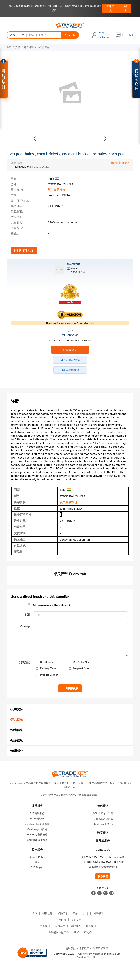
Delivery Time (48, 668)
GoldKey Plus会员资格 (37, 823)
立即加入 (110, 8)
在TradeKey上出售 (102, 813)
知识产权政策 (100, 948)
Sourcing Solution (37, 839)
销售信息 (16, 730)
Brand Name (47, 662)
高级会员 (60, 925)
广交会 (88, 932)
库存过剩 (29, 47)
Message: (25, 626)
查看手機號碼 (70, 370)
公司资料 (16, 709)
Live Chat (127, 34)
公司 (85, 913)
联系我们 (103, 876)
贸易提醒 (76, 919)
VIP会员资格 (37, 818)
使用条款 (70, 948)
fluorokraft (73, 263)
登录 (125, 8)
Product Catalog (49, 674)
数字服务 (103, 832)
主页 (9, 47)
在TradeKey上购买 (102, 818)
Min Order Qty (81, 662)
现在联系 (23, 250)
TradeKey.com (84, 953)
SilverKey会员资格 (37, 834)
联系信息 (16, 740)
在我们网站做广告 (58, 932)
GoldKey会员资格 (37, 829)
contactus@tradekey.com (103, 866)
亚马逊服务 (103, 840)
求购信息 (63, 913)
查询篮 (62, 919)
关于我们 (45, 925)
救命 (37, 861)
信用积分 (16, 750)
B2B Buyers (37, 867)
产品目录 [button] (16, 719)
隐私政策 (84, 948)
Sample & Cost (81, 668)
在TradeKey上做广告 (102, 823)
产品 (17, 47)
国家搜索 (98, 913)
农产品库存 (43, 47)
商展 (76, 932)
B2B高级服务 (37, 813)
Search (70, 35)
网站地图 (75, 925)
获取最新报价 (119, 162)
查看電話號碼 (70, 360)
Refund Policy (37, 857)
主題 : (27, 614)
